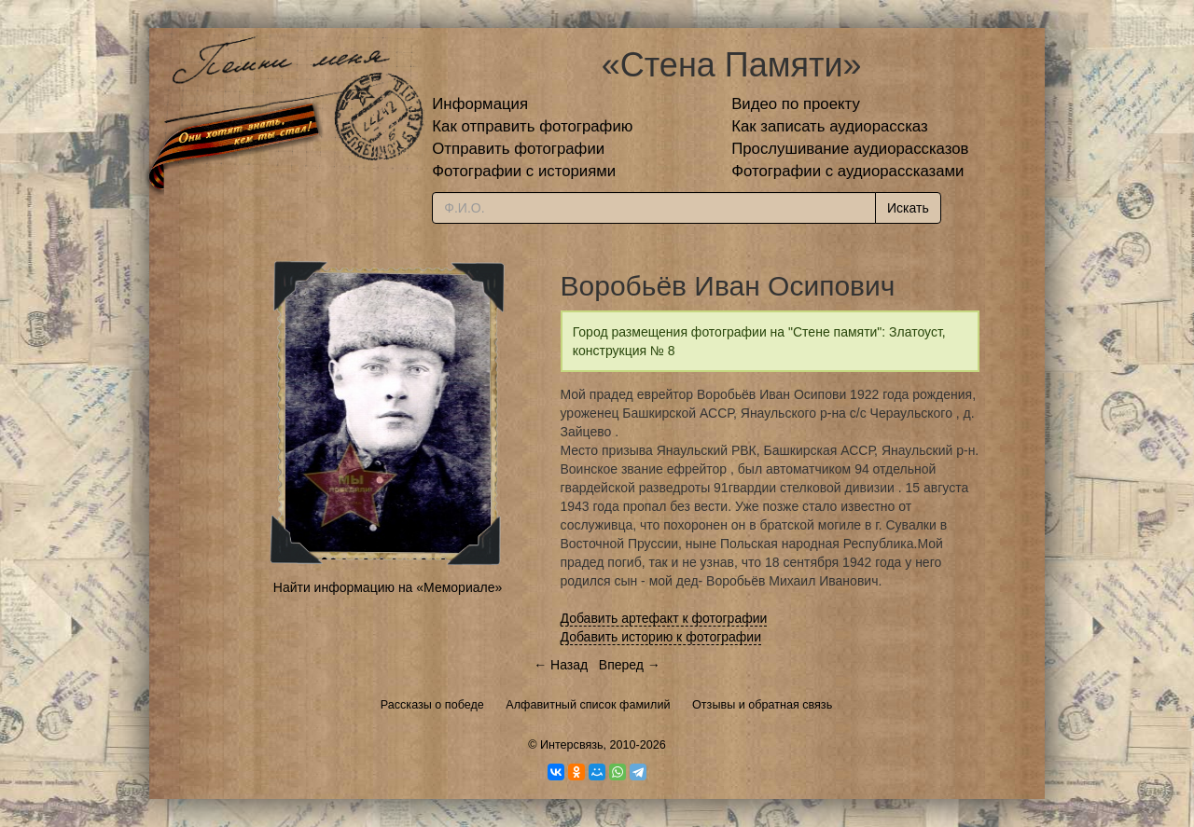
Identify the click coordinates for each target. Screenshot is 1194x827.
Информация (480, 104)
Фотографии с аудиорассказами (847, 171)
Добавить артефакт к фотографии (664, 618)
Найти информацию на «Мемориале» (387, 587)
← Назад (561, 664)
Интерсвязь (572, 744)
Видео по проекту (795, 104)
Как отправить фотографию (532, 126)
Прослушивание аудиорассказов (849, 149)
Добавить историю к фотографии (661, 636)
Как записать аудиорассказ (829, 126)
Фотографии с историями (524, 171)
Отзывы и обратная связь (762, 704)
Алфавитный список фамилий (588, 704)
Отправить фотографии (518, 149)
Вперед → (629, 664)
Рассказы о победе (432, 704)
